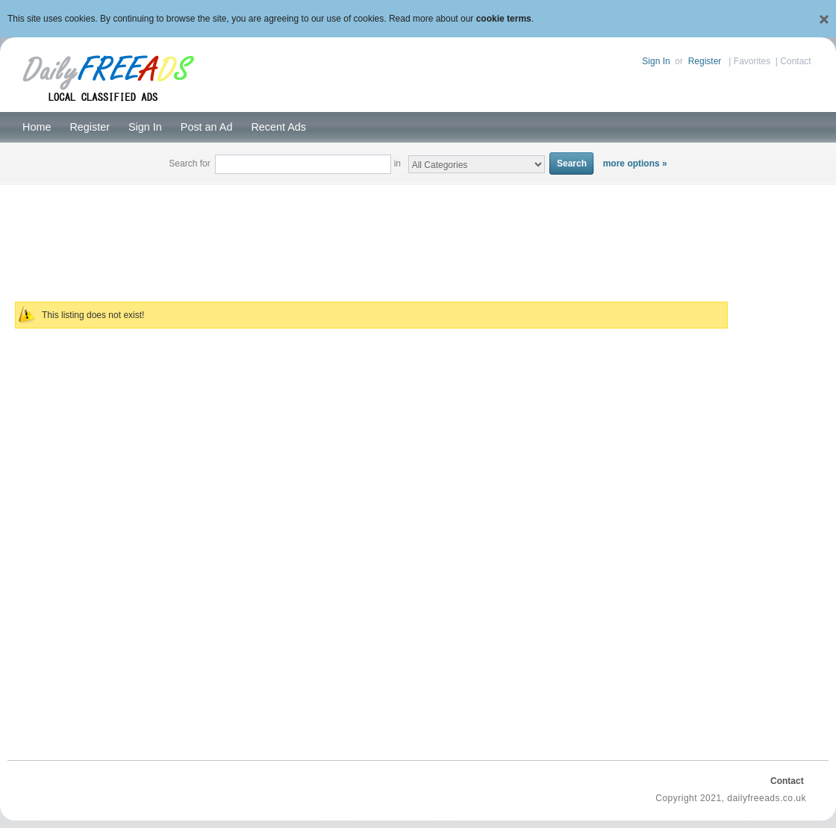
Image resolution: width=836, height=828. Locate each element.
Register (705, 61)
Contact (795, 61)
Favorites (752, 61)
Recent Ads (278, 127)
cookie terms (503, 18)
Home (36, 127)
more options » (635, 163)
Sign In (656, 61)
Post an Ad (207, 127)
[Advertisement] (418, 234)
